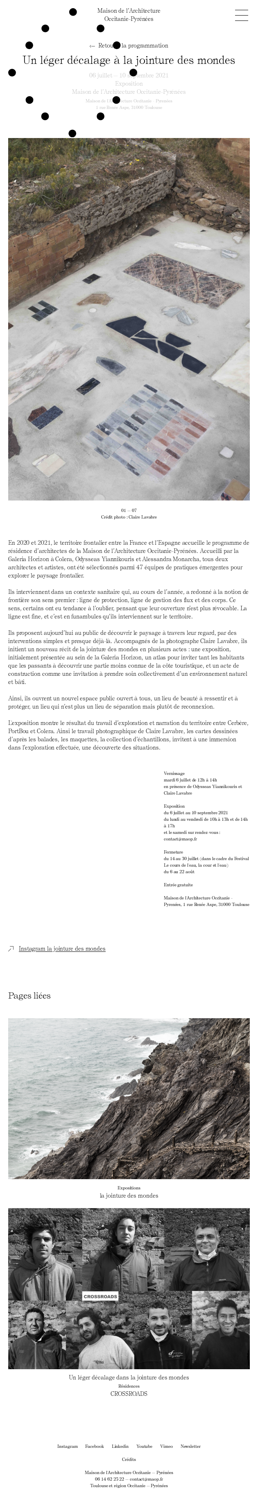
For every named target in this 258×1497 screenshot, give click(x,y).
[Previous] (68, 319)
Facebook (94, 1446)
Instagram (67, 1446)
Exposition (129, 83)
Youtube (144, 1446)
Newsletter (191, 1446)
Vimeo (166, 1446)
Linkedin (120, 1446)
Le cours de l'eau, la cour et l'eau (195, 865)
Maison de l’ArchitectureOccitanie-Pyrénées (129, 15)
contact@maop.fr (146, 1479)
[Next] (189, 319)
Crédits (129, 1459)
